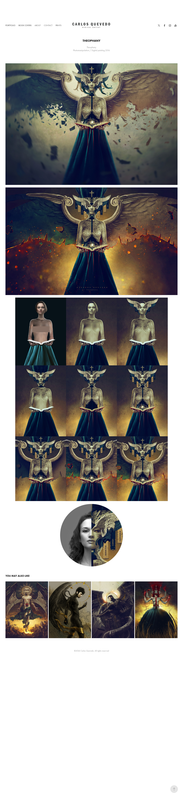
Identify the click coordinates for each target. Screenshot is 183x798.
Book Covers (25, 25)
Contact (48, 25)
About (38, 25)
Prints (58, 25)
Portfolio (10, 25)
